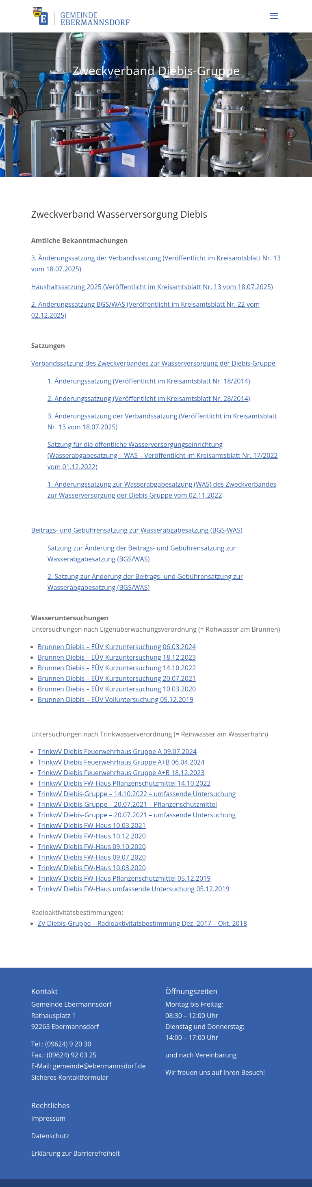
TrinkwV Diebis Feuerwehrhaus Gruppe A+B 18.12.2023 (121, 772)
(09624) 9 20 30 (68, 1044)
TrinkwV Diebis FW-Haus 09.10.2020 (92, 846)
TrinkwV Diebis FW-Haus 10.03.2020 (92, 867)
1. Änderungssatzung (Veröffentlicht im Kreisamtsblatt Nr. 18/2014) (149, 381)
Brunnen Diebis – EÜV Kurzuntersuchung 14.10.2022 (117, 667)
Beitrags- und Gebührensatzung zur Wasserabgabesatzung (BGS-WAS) (137, 530)
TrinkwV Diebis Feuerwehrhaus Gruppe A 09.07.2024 (117, 751)
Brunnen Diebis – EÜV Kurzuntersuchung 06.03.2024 (117, 646)
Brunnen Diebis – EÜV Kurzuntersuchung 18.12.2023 (117, 657)
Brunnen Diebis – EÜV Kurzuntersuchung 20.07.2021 (117, 678)
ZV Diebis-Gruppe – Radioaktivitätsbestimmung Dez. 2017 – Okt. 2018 (142, 923)
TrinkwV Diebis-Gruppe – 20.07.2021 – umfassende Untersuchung (137, 814)
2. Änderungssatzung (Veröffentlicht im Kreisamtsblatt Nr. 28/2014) (149, 398)
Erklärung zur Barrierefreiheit (75, 1153)
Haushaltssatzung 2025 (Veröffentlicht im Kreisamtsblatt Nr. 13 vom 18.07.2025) (152, 286)
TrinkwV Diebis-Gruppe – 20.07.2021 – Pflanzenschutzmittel (127, 804)
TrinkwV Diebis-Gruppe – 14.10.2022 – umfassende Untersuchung (137, 793)
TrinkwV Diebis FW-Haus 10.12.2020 (92, 836)
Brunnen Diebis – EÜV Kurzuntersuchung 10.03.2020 (117, 688)
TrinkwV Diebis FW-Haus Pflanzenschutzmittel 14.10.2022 (124, 783)
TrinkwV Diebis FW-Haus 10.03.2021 (92, 825)
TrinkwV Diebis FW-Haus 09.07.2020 (92, 857)
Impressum (48, 1118)
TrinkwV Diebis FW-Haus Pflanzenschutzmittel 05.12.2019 (124, 878)
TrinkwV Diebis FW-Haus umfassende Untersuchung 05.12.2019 (134, 888)
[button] (274, 21)
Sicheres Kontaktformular (69, 1077)
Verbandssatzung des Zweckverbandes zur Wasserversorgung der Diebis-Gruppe (153, 363)
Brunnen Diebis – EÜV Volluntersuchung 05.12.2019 (115, 699)
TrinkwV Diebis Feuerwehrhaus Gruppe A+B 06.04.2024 (121, 762)
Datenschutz (50, 1135)
